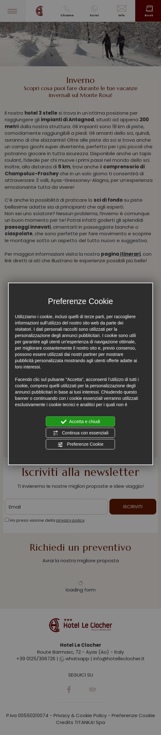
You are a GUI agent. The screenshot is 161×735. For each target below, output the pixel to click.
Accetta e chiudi (80, 421)
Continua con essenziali (80, 433)
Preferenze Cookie (80, 444)
